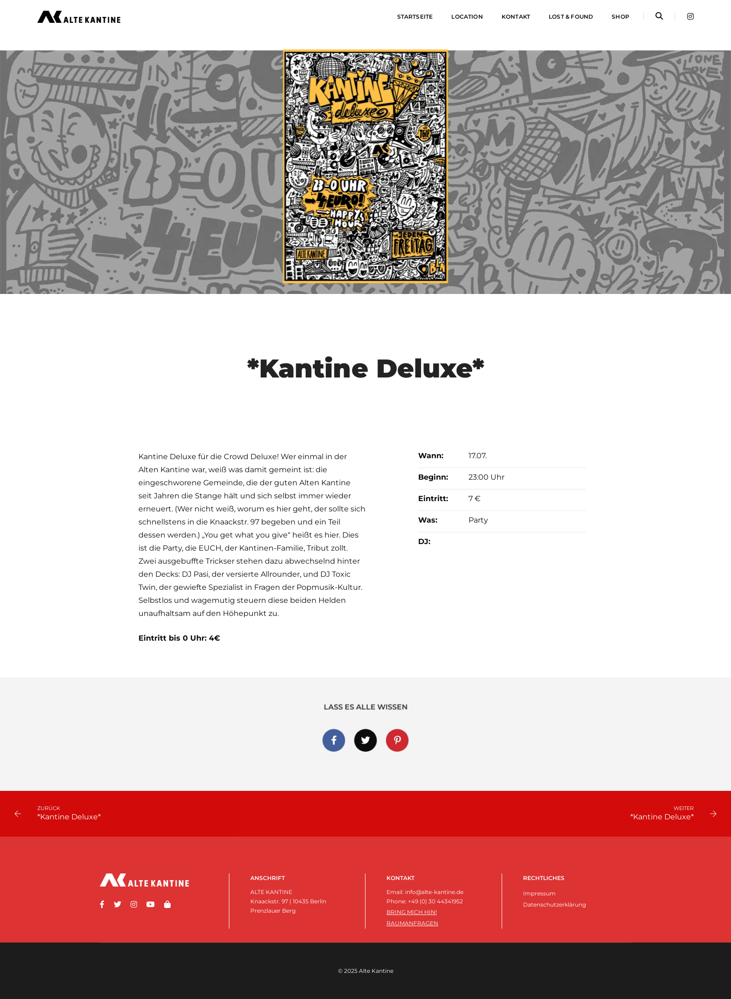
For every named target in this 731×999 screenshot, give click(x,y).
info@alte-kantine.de (434, 891)
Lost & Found (571, 16)
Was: (427, 520)
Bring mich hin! (411, 911)
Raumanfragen (412, 923)
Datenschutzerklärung (554, 904)
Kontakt (516, 16)
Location (467, 16)
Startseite (415, 16)
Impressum (539, 893)
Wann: (430, 455)
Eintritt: (433, 498)
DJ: (424, 541)
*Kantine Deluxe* (69, 816)
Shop (620, 16)
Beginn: (433, 477)
